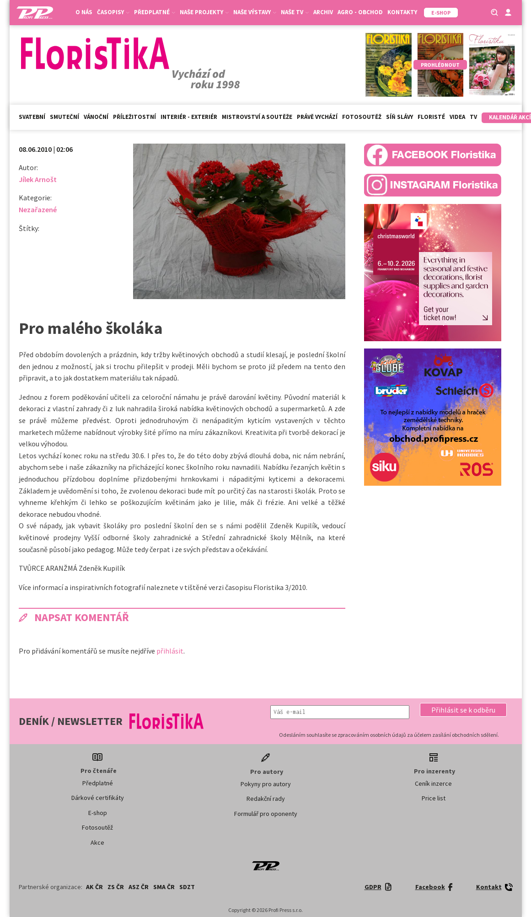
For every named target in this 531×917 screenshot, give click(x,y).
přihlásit (169, 650)
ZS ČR (115, 887)
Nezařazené (38, 209)
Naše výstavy (254, 12)
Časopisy (113, 12)
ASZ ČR (139, 887)
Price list (433, 798)
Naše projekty (204, 12)
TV (473, 117)
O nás (83, 12)
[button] (463, 710)
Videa (457, 117)
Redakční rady (266, 798)
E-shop (97, 813)
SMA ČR (164, 887)
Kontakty (402, 12)
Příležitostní (134, 117)
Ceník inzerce (433, 783)
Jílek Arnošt (38, 179)
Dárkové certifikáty (97, 798)
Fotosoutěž (361, 117)
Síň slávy (399, 117)
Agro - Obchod (360, 12)
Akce (97, 842)
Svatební (32, 117)
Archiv (323, 12)
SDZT (187, 887)
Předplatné (154, 12)
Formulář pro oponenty (265, 814)
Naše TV (295, 12)
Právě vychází (317, 117)
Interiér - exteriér (189, 117)
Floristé (431, 117)
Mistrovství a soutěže (257, 117)
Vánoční (96, 117)
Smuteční (64, 117)
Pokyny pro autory (266, 784)
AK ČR (94, 887)
